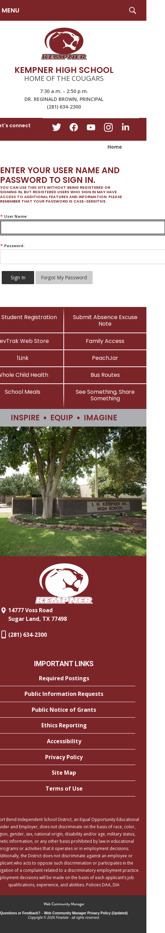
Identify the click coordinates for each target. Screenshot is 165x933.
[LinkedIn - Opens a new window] (125, 129)
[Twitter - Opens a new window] (56, 129)
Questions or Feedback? (20, 913)
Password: (12, 245)
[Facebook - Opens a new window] (73, 129)
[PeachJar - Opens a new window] (105, 357)
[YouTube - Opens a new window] (91, 129)
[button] (132, 10)
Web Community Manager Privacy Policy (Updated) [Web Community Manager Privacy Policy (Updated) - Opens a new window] (86, 913)
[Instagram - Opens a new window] (108, 129)
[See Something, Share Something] (105, 395)
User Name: (14, 216)
